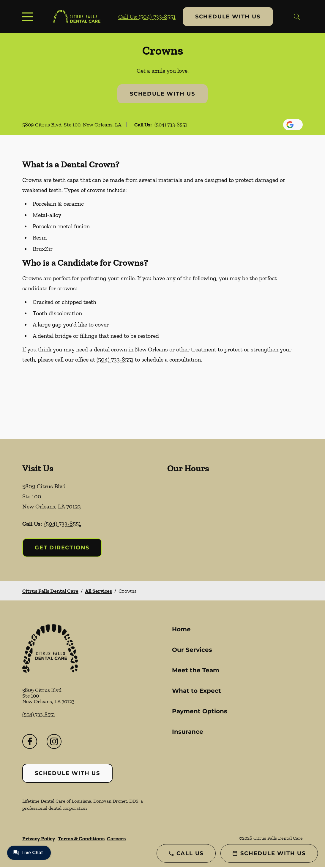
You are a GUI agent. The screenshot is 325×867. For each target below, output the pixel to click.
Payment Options (199, 711)
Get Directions (62, 547)
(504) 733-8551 (170, 124)
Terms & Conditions (81, 838)
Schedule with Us (228, 16)
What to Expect (196, 690)
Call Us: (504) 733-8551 (147, 16)
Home (181, 629)
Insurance (187, 731)
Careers (116, 838)
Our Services (192, 649)
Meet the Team (195, 670)
